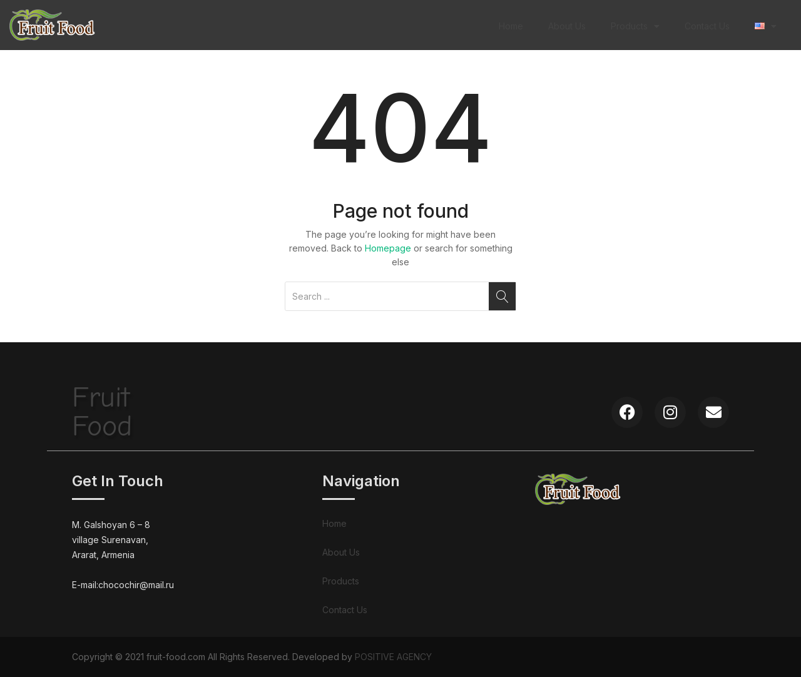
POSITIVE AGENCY (393, 656)
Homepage (388, 248)
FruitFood (102, 412)
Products (635, 26)
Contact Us (707, 26)
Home (511, 26)
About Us (567, 26)
